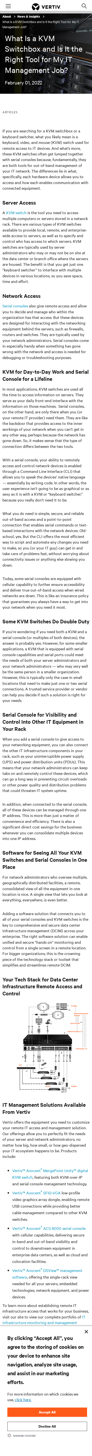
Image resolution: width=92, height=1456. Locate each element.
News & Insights (29, 16)
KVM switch (16, 212)
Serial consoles (15, 305)
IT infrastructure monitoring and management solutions (43, 1322)
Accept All (47, 1412)
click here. (23, 1399)
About (7, 16)
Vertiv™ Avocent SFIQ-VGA (36, 1192)
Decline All (47, 1426)
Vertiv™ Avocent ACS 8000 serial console (49, 1228)
